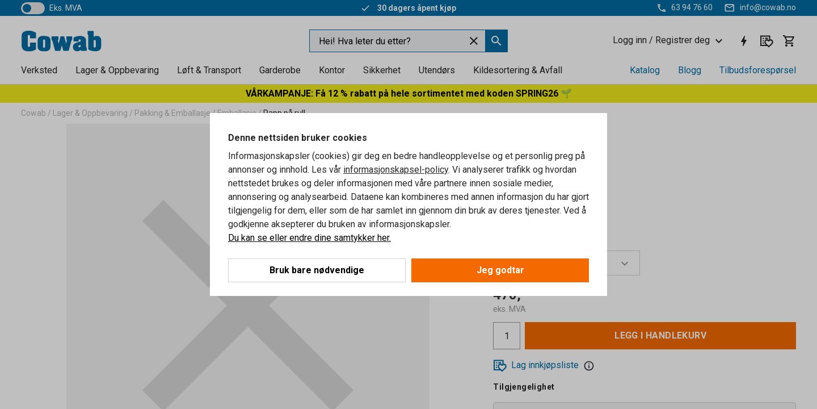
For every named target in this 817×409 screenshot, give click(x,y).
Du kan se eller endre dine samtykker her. (309, 237)
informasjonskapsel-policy (395, 169)
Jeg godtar (500, 270)
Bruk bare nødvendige (316, 270)
